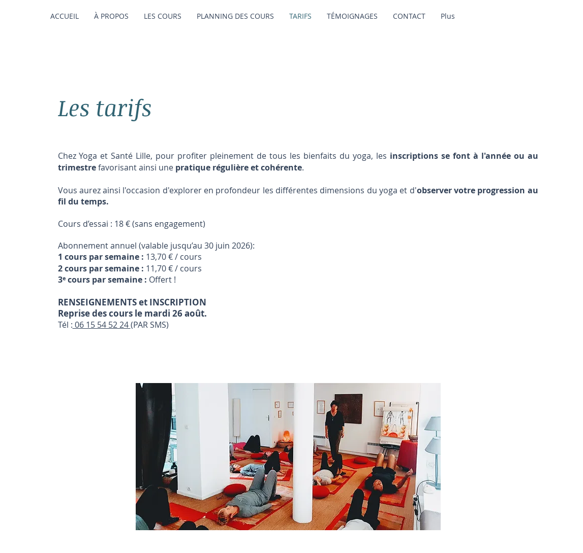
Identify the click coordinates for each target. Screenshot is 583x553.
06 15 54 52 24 (102, 324)
